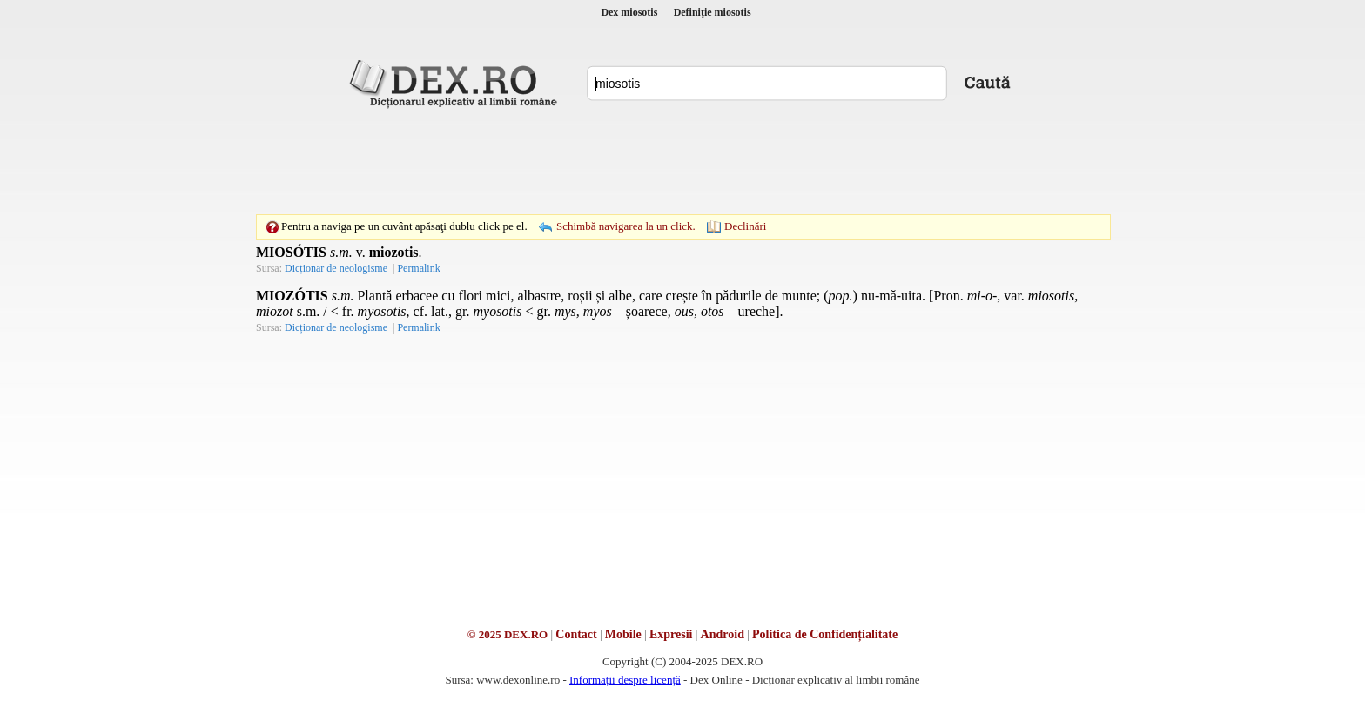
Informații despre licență (625, 679)
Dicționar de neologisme (336, 268)
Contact (575, 634)
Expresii (671, 634)
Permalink (418, 268)
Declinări (745, 226)
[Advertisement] (682, 161)
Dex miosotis (629, 12)
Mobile (623, 634)
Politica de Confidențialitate (825, 634)
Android (722, 634)
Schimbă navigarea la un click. (626, 226)
